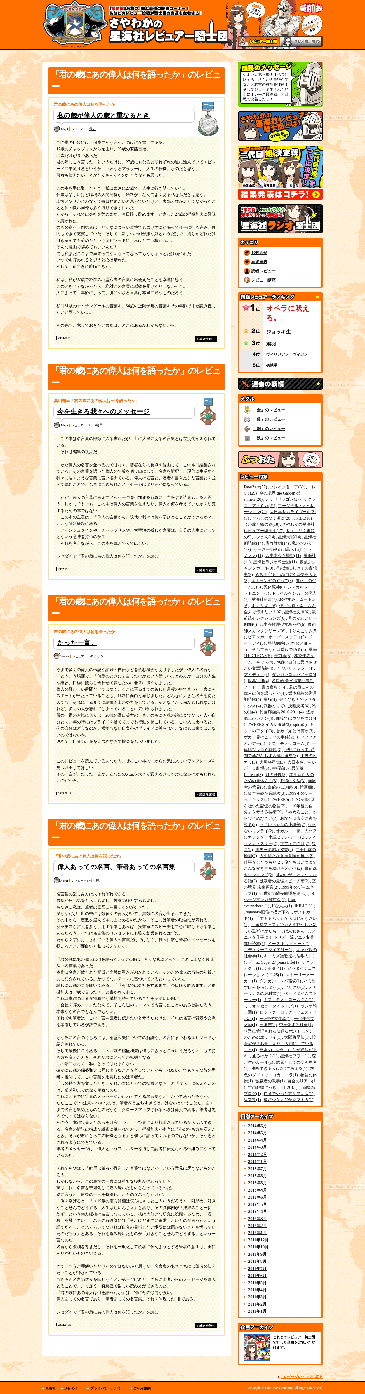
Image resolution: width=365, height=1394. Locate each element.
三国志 (268, 1024)
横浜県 (94, 880)
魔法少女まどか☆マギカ (289, 1099)
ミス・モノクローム (289, 743)
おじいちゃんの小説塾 (282, 824)
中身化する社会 (296, 1024)
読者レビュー (263, 271)
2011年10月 (258, 1247)
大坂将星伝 (272, 762)
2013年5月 (257, 1182)
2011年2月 (257, 1304)
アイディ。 (256, 674)
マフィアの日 (295, 843)
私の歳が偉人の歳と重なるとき (103, 115)
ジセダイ (274, 968)
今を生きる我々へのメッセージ (103, 411)
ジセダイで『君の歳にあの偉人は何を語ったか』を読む (107, 556)
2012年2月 (257, 1225)
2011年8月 (257, 1261)
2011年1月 (257, 1311)
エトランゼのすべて (272, 580)
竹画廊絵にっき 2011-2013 (274, 1087)
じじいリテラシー (295, 668)
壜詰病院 (278, 643)
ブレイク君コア (287, 487)
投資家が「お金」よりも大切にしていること (280, 1043)
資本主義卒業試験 (267, 793)
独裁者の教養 (270, 1081)
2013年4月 (257, 1190)
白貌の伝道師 (282, 787)
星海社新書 (264, 599)
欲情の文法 (292, 780)
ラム (92, 129)
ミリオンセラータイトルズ (271, 1006)
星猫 (270, 699)
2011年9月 (257, 1254)
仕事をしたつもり (262, 862)
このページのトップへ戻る (302, 1377)
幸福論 (280, 768)
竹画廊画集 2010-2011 (282, 712)
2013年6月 (257, 1175)
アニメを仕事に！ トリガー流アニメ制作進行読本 (280, 937)
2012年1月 (257, 1232)
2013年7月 (257, 1168)
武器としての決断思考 (287, 705)
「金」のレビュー (269, 410)
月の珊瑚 (276, 774)
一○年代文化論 (275, 1018)
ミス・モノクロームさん (289, 999)
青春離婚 (277, 543)
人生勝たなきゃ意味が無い (287, 855)
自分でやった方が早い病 (289, 1093)
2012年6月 (257, 1197)
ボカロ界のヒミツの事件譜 (271, 737)
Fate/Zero (255, 487)
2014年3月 (257, 1147)
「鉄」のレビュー (269, 438)
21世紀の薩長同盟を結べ (285, 893)
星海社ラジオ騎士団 (275, 562)
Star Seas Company (279, 1388)
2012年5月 (257, 1204)
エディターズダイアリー (269, 949)
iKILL (303, 518)
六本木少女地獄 (283, 555)
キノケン (97, 656)
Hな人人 (282, 906)
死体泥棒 (274, 587)
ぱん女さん (297, 931)
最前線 (282, 655)
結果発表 (259, 261)
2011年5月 (257, 1283)
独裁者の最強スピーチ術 (285, 880)
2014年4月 (257, 1140)
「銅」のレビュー (269, 428)
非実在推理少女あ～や (282, 624)
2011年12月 (258, 1240)
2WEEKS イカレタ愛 (269, 724)
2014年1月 (257, 1161)
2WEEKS (282, 799)
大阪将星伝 (297, 1037)
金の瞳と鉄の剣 (261, 524)
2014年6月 (257, 1126)
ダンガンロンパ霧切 (280, 981)
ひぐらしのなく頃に (270, 518)
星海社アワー (295, 1056)
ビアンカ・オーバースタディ (277, 637)
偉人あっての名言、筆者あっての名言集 (116, 867)
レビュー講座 (263, 280)
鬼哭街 (252, 1099)
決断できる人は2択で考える (279, 1068)
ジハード (294, 837)
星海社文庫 (297, 611)
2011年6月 (257, 1275)
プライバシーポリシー (107, 1388)
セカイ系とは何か (295, 731)
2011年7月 (257, 1268)
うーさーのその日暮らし (279, 549)
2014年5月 (257, 1133)
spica (300, 724)
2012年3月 (257, 1218)
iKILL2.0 (305, 906)
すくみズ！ (264, 605)
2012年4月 (257, 1211)
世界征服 (258, 680)
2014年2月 (257, 1154)
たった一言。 (77, 642)
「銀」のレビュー (269, 419)
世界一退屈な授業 (274, 849)
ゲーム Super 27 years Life (273, 962)
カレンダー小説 (264, 837)
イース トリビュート (289, 943)
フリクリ (294, 987)
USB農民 (96, 425)
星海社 (50, 1388)
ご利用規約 (142, 1388)
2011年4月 (257, 1290)
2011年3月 (257, 1297)
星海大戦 (289, 536)
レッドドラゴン (283, 499)
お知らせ (259, 252)
